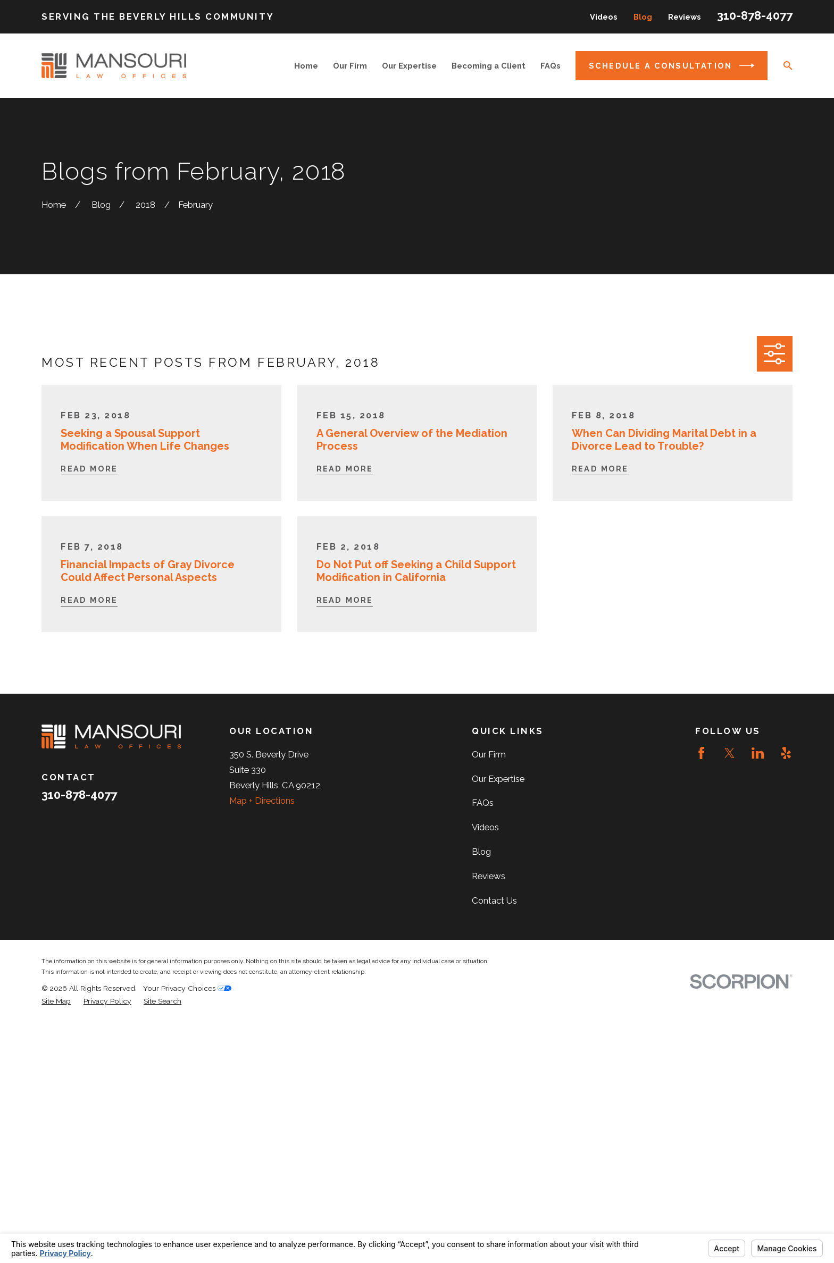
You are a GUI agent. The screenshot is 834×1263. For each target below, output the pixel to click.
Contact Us (494, 900)
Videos (604, 16)
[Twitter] (729, 753)
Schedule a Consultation (671, 65)
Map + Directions (262, 800)
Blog (642, 16)
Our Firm (489, 754)
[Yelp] (786, 753)
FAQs (483, 802)
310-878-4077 (755, 15)
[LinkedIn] (758, 753)
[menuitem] (56, 1001)
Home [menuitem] (306, 65)
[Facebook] (701, 753)
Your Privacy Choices (187, 988)
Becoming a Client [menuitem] (489, 65)
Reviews (684, 16)
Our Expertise (498, 778)
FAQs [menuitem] (550, 65)
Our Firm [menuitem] (350, 65)
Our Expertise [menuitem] (409, 65)
